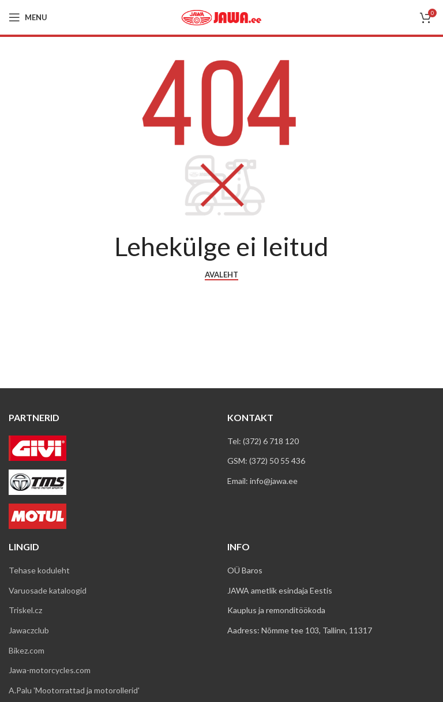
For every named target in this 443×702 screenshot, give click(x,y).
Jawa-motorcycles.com (50, 670)
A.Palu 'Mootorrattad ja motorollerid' (74, 690)
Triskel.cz (25, 610)
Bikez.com (26, 650)
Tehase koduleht (39, 570)
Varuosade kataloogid (48, 590)
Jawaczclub (29, 630)
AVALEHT (221, 275)
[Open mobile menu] (28, 17)
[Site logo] (221, 16)
